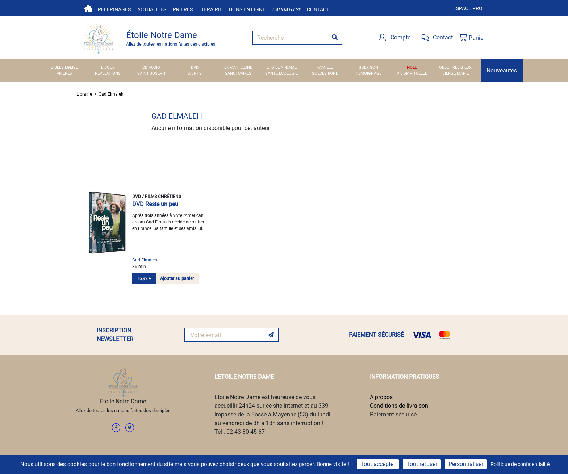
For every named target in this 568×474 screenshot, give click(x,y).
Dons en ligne (247, 9)
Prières (183, 9)
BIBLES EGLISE (64, 67)
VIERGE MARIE (455, 73)
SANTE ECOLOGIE (281, 73)
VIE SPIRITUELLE (412, 73)
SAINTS (195, 73)
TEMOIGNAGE (368, 73)
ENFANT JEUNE (238, 67)
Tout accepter (377, 464)
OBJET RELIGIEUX (455, 67)
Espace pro (468, 8)
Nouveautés (501, 70)
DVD (195, 67)
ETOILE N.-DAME (282, 67)
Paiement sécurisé (393, 414)
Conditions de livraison (399, 405)
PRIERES (64, 73)
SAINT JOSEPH (151, 73)
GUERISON (368, 67)
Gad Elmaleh (111, 94)
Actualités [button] (151, 9)
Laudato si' (286, 9)
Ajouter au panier (177, 278)
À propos (381, 397)
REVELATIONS (108, 73)
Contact (318, 9)
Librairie (210, 9)
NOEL (412, 67)
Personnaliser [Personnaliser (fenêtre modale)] (465, 464)
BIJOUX (108, 67)
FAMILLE (325, 67)
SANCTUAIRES (238, 73)
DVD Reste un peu (155, 204)
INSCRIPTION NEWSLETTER (115, 335)
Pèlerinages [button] (114, 9)
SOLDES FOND (325, 73)
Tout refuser (421, 464)
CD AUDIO (151, 67)
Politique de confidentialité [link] (520, 464)
